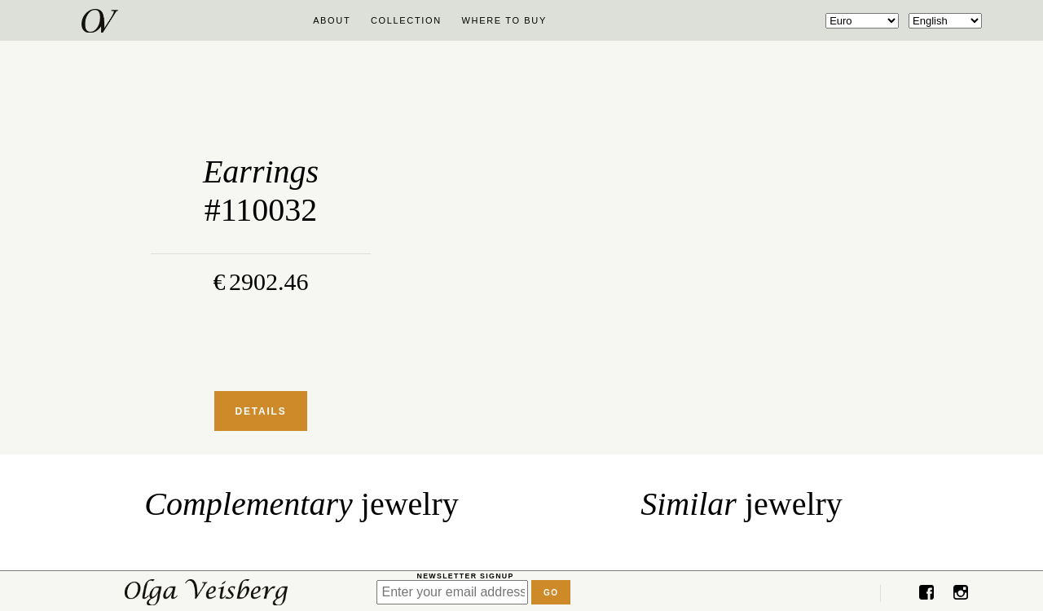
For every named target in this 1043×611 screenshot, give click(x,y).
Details (260, 411)
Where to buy (504, 20)
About (331, 20)
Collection (406, 20)
